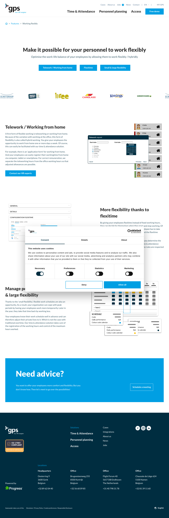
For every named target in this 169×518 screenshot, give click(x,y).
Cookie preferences (50, 508)
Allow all (122, 285)
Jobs (119, 5)
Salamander (9, 508)
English (161, 508)
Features (15, 23)
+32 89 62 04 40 (45, 488)
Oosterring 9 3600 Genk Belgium (44, 479)
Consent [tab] (45, 240)
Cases (103, 5)
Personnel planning (113, 11)
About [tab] (124, 240)
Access (136, 11)
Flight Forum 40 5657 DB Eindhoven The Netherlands (112, 479)
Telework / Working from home (57, 67)
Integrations (108, 432)
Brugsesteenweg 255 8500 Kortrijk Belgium (80, 479)
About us (111, 5)
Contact (136, 5)
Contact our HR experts (21, 173)
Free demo (154, 11)
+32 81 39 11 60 (143, 488)
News (128, 5)
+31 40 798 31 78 (111, 488)
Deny (84, 285)
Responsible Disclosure (65, 508)
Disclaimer (29, 508)
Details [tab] (84, 240)
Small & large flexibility (115, 67)
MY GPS (160, 5)
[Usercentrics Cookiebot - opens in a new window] (129, 231)
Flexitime (88, 67)
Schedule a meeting (142, 387)
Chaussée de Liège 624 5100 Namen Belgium (145, 479)
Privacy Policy (38, 508)
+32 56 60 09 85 (77, 488)
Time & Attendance (81, 11)
